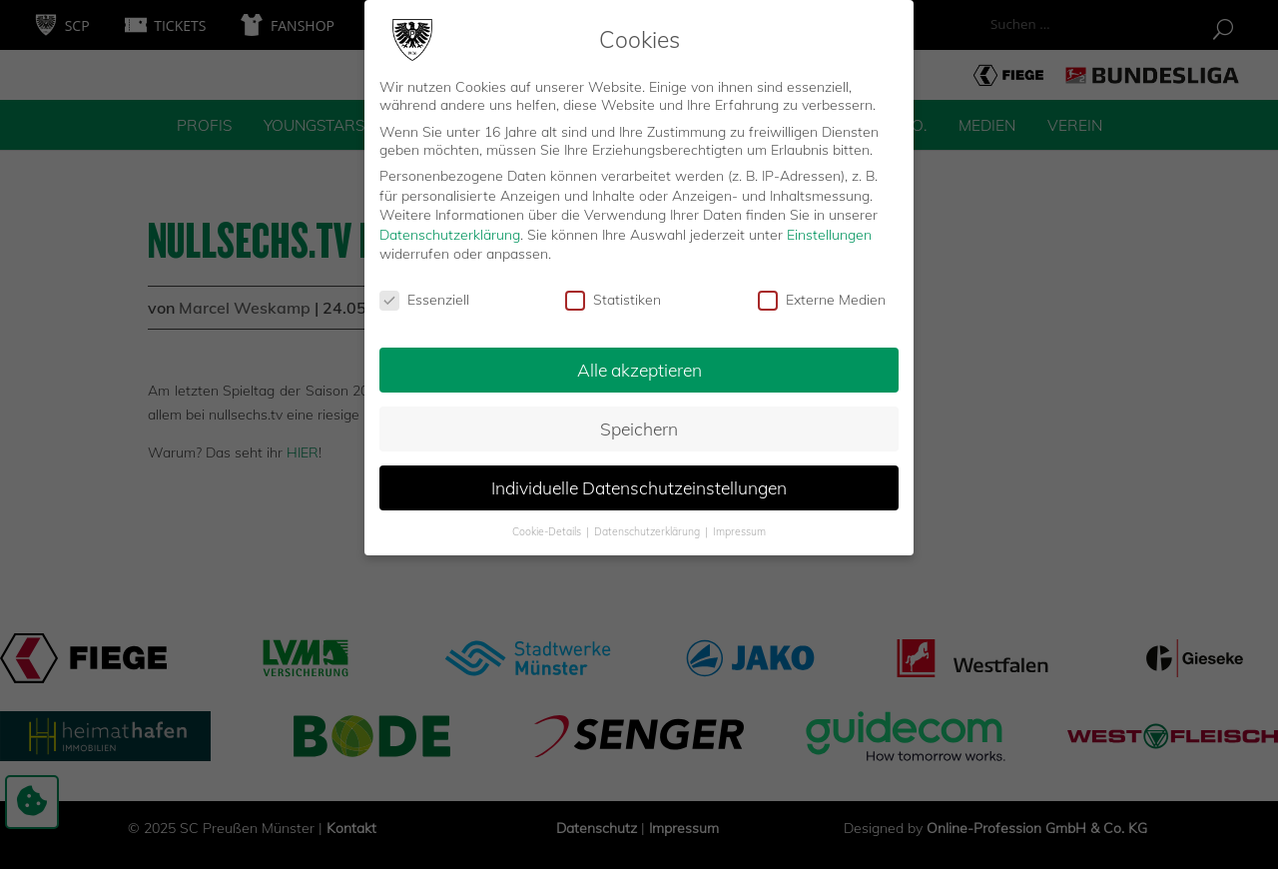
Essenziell (424, 294)
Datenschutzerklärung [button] (648, 525)
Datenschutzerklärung (449, 229)
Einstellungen (829, 229)
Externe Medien (822, 294)
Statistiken (613, 294)
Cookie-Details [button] (548, 525)
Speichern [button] (639, 423)
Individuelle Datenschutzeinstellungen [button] (639, 481)
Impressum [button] (739, 525)
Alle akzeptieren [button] (639, 364)
